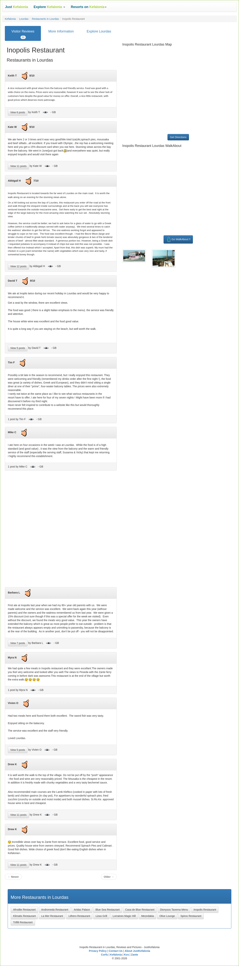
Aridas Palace (82, 909)
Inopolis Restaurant (205, 909)
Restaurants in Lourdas (45, 18)
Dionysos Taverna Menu (174, 909)
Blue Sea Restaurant (107, 909)
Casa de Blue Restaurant (139, 909)
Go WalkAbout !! (178, 239)
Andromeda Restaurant (54, 909)
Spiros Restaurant (190, 915)
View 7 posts (17, 643)
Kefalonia (10, 18)
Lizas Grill (101, 915)
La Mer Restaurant (52, 915)
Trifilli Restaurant (23, 922)
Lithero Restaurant (79, 915)
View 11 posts (18, 166)
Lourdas (24, 18)
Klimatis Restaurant (24, 915)
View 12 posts (18, 266)
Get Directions (178, 137)
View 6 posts (17, 112)
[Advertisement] (61, 530)
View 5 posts (17, 348)
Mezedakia (147, 915)
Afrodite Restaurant (24, 909)
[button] (49, 7)
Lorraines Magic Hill (124, 915)
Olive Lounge (167, 915)
